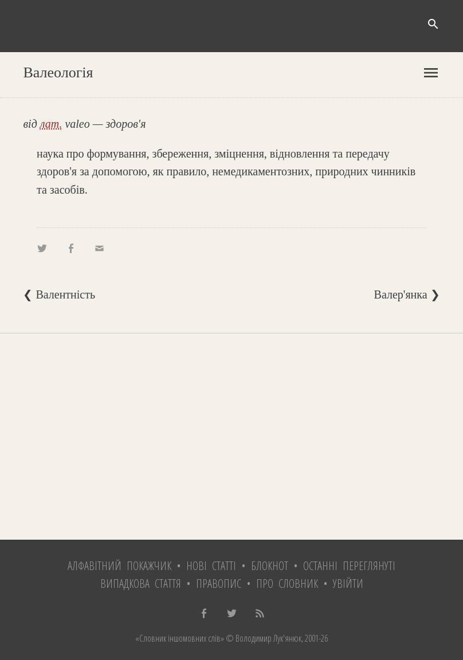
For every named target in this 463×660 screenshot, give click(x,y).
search (433, 24)
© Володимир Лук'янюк (262, 638)
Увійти (348, 583)
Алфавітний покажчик (119, 565)
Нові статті (211, 565)
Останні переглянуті (349, 565)
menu (431, 73)
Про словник (287, 583)
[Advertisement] (231, 436)
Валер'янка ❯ (407, 294)
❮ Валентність (59, 294)
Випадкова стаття (140, 583)
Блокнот (269, 565)
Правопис (218, 583)
